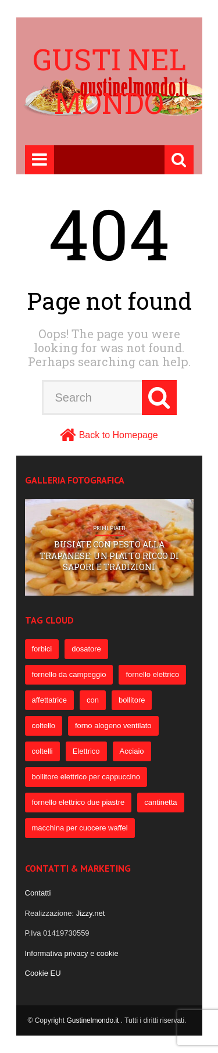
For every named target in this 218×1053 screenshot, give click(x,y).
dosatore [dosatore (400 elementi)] (86, 648)
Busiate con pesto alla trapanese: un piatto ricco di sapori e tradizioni (109, 555)
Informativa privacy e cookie (72, 953)
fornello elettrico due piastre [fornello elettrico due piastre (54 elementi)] (78, 802)
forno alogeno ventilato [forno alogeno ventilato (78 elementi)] (113, 725)
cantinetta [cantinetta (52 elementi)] (160, 802)
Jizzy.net (90, 913)
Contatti (38, 893)
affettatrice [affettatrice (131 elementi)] (49, 700)
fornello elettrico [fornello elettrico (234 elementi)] (152, 674)
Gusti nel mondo (109, 81)
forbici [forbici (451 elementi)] (42, 648)
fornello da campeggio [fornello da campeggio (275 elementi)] (69, 674)
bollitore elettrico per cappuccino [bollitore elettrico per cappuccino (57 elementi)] (86, 776)
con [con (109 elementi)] (93, 700)
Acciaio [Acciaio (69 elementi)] (132, 751)
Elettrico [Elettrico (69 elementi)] (86, 751)
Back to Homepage (118, 435)
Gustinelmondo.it (93, 1020)
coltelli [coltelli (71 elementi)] (42, 751)
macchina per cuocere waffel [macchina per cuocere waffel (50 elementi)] (80, 827)
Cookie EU (43, 973)
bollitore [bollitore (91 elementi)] (132, 700)
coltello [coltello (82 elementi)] (43, 725)
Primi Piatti (109, 528)
